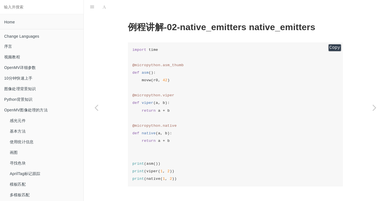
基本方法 (18, 131)
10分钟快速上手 (18, 78)
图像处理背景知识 (20, 89)
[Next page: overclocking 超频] (374, 107)
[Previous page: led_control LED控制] (96, 107)
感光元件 (18, 120)
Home (9, 22)
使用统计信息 (22, 142)
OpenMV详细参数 (20, 67)
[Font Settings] (104, 7)
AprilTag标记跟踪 (25, 173)
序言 (8, 46)
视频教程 (12, 57)
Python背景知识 (18, 99)
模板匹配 (18, 184)
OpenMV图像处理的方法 (26, 110)
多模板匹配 (20, 195)
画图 (14, 152)
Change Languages (21, 36)
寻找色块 (18, 163)
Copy (334, 47)
